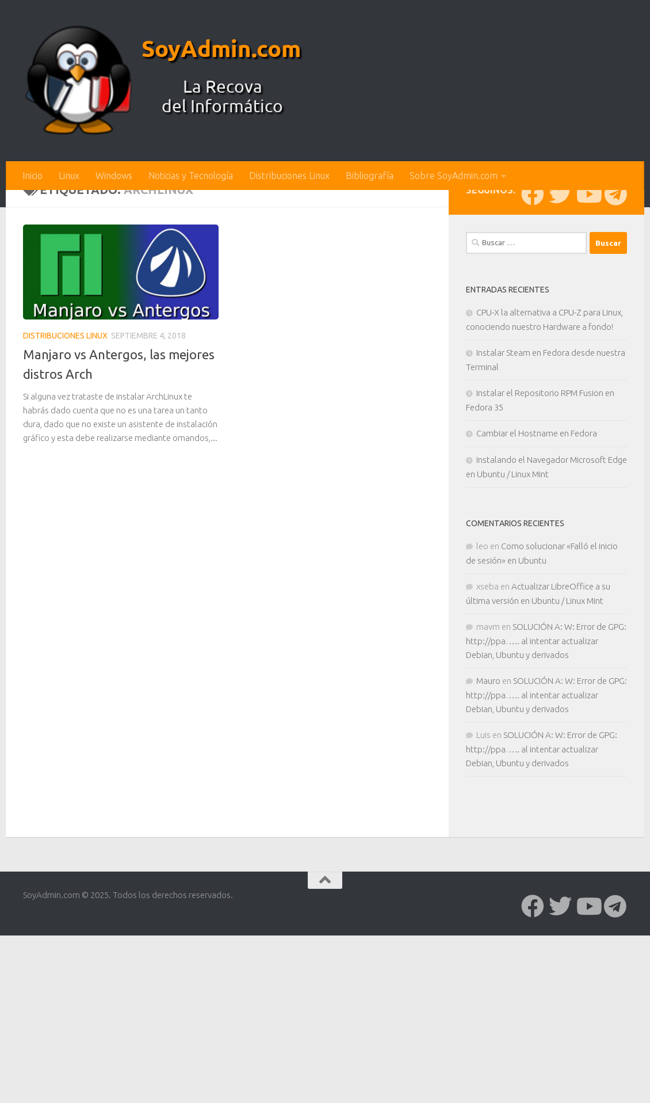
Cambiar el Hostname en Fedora (536, 623)
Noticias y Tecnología (190, 175)
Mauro (488, 871)
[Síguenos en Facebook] (532, 383)
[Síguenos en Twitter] (560, 383)
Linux (69, 175)
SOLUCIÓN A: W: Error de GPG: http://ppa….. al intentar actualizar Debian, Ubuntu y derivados (546, 831)
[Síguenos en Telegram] (615, 383)
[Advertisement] (325, 276)
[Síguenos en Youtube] (587, 383)
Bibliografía (369, 175)
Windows (113, 175)
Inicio (32, 175)
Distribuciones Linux (289, 175)
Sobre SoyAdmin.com (454, 175)
